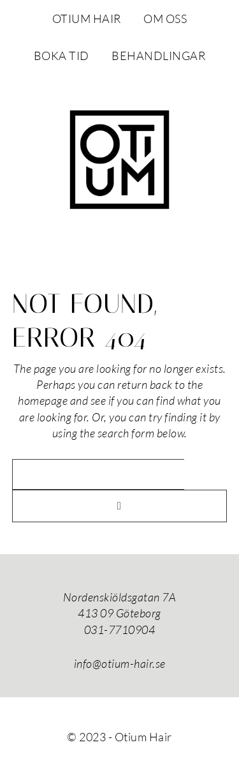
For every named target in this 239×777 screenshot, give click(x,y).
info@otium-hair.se (120, 663)
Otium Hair (120, 159)
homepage (43, 400)
